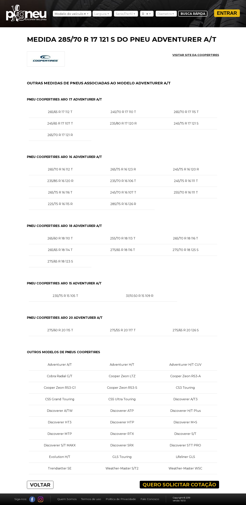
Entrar (227, 13)
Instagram (41, 499)
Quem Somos (66, 499)
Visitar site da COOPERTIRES (195, 55)
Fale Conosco (149, 499)
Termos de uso (91, 499)
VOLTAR (40, 485)
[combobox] (72, 14)
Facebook (32, 499)
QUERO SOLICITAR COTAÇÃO (179, 485)
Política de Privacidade (121, 499)
